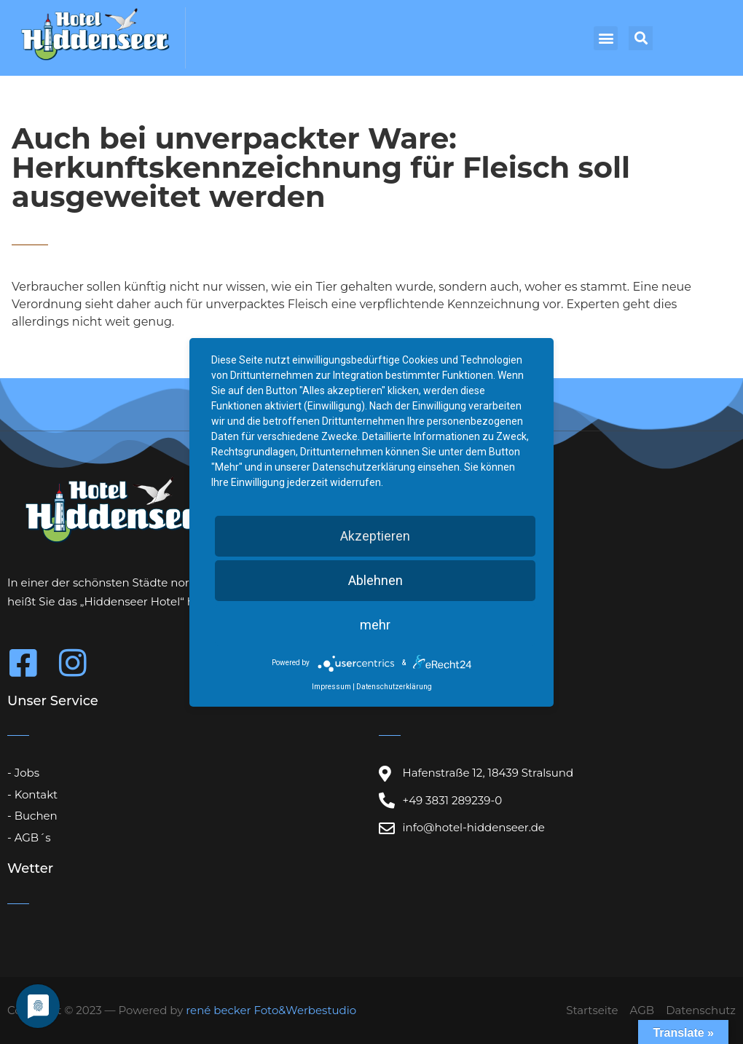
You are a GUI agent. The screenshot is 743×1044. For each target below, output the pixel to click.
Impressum (331, 687)
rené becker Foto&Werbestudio (271, 1010)
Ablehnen (375, 580)
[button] (606, 38)
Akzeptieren (375, 535)
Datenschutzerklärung (394, 687)
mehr (375, 624)
